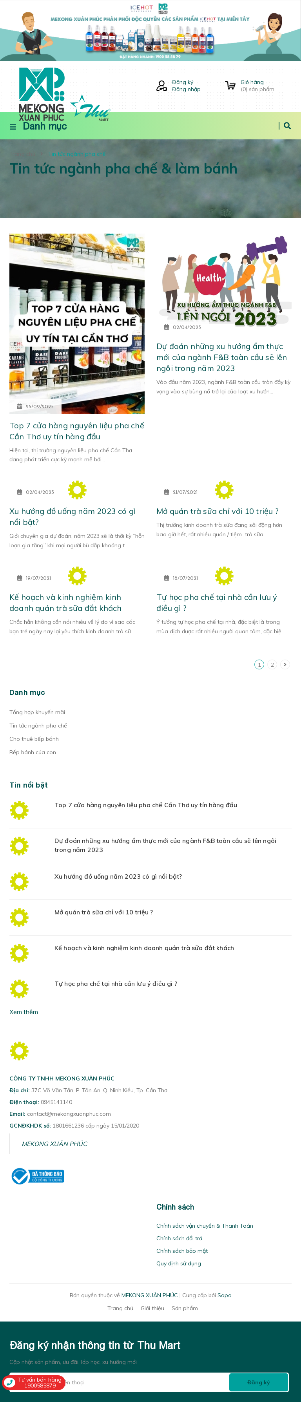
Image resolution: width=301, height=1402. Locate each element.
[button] (11, 1207)
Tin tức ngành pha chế (38, 725)
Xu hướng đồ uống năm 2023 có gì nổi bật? (118, 876)
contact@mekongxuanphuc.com (69, 1113)
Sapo (225, 1295)
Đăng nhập (186, 89)
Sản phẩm (185, 1308)
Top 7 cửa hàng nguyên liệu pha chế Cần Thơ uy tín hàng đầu (145, 805)
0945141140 (56, 1102)
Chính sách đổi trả (179, 1238)
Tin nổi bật (28, 785)
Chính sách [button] (175, 1207)
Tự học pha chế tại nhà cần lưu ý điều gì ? (115, 983)
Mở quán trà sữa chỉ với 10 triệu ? (217, 511)
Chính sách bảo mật (182, 1250)
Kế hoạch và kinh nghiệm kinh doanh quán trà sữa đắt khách (144, 948)
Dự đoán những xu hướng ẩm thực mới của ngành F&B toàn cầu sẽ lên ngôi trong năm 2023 (221, 357)
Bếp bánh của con (32, 752)
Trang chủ (120, 1308)
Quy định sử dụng (178, 1263)
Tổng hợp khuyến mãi (37, 712)
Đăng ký (182, 82)
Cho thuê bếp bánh (34, 738)
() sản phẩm (266, 86)
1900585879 (40, 1385)
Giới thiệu (152, 1308)
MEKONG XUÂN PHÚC (54, 1144)
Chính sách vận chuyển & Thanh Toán (204, 1225)
